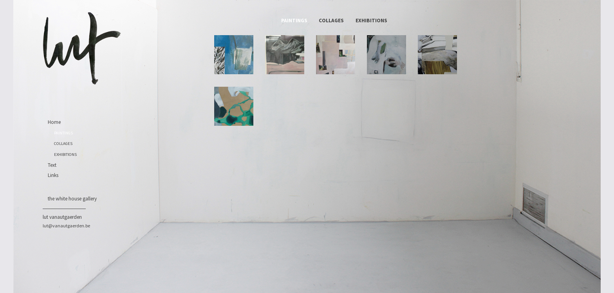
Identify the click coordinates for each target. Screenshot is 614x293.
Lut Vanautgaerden (62, 217)
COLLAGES (63, 143)
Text (52, 165)
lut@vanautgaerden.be (66, 226)
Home (54, 122)
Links (53, 175)
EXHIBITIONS (65, 154)
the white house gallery (72, 198)
